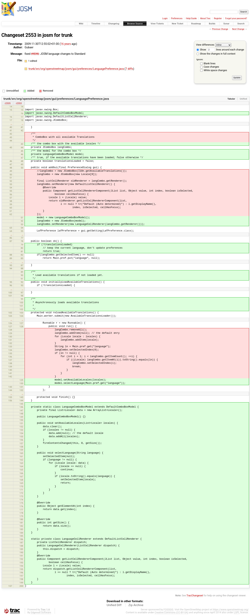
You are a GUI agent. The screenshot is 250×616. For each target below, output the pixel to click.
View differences (205, 44)
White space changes (215, 70)
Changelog (113, 23)
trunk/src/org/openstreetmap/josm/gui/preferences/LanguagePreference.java (76, 68)
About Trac (205, 18)
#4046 (35, 53)
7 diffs (129, 68)
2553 (30, 35)
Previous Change (220, 29)
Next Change (238, 29)
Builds (212, 23)
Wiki (81, 23)
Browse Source (135, 23)
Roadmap (196, 23)
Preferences (176, 18)
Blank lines (209, 63)
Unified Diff (114, 605)
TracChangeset (195, 595)
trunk (66, 35)
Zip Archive (136, 605)
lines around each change (225, 49)
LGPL (237, 612)
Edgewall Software (41, 612)
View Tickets (157, 23)
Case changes (211, 66)
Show (201, 49)
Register (218, 18)
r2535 (7, 103)
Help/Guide (191, 18)
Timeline (95, 23)
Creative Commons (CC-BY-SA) (171, 612)
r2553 (19, 103)
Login (165, 18)
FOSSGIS (168, 609)
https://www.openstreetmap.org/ (231, 609)
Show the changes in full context (215, 53)
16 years (66, 43)
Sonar (226, 23)
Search (241, 23)
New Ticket (177, 23)
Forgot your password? (236, 18)
